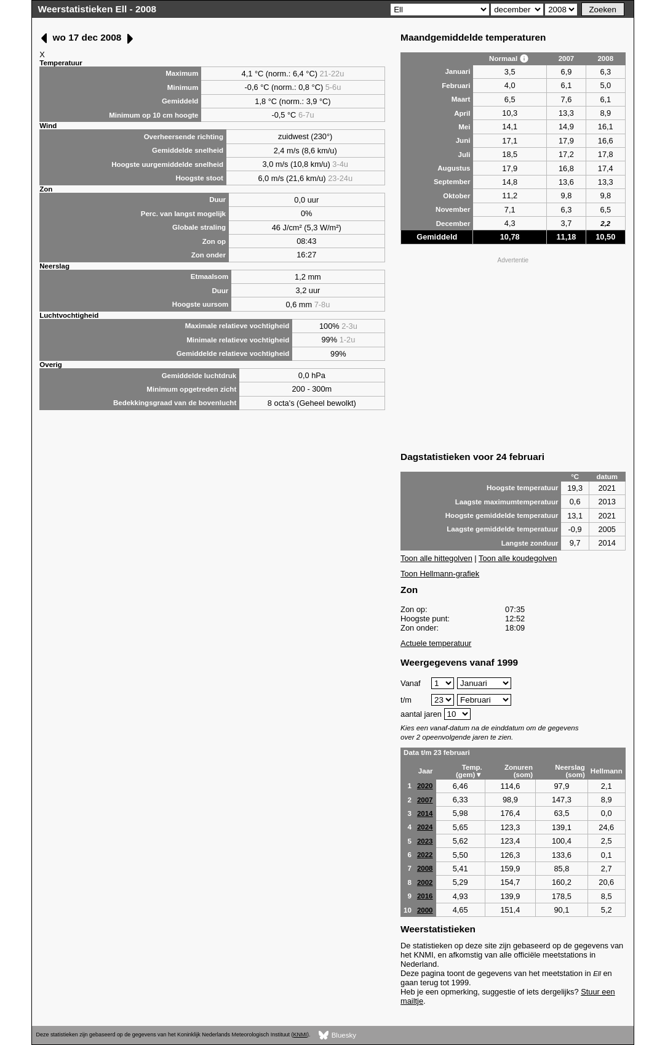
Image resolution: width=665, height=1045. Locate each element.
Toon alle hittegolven (436, 558)
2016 (425, 896)
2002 (425, 882)
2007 (425, 800)
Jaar (425, 771)
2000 (425, 910)
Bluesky (337, 1035)
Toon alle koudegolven (518, 558)
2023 (425, 841)
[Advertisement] (513, 353)
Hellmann (607, 771)
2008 (425, 868)
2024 (425, 827)
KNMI (300, 1034)
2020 (425, 785)
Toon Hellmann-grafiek (439, 573)
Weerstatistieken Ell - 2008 (97, 9)
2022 (425, 854)
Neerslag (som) (570, 771)
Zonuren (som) (518, 771)
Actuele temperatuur (435, 643)
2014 (425, 813)
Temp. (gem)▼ (469, 771)
